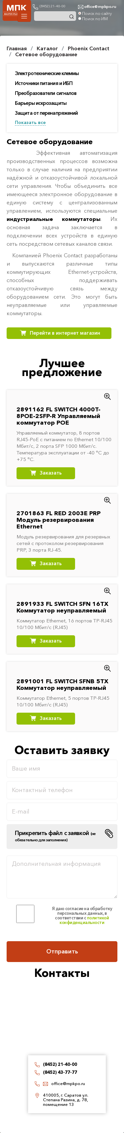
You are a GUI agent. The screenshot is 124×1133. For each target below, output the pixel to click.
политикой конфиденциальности (84, 920)
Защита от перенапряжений (46, 113)
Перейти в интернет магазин (65, 333)
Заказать (51, 473)
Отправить (62, 951)
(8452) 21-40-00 (52, 6)
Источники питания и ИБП (43, 83)
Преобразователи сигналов (45, 93)
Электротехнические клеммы (47, 73)
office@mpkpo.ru (68, 1083)
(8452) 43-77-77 (60, 1072)
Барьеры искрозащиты (40, 103)
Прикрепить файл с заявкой (55, 836)
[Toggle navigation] (24, 16)
